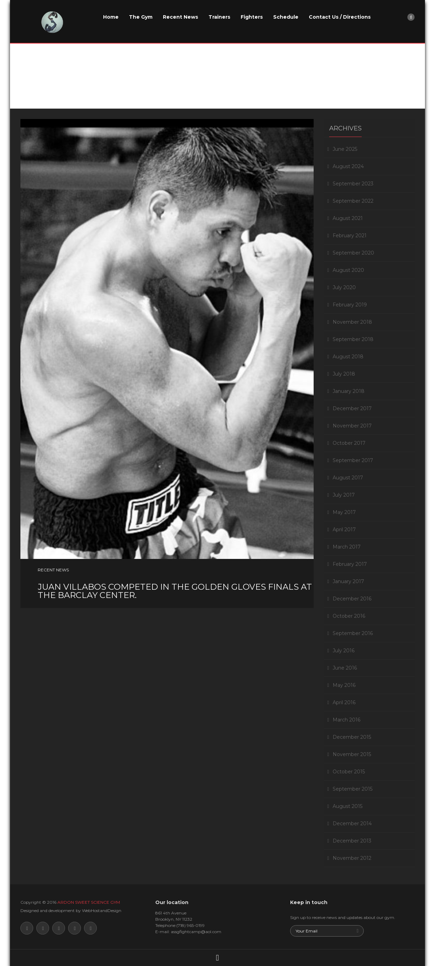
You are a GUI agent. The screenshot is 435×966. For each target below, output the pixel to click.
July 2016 (343, 650)
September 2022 (353, 201)
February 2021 (350, 235)
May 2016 (344, 685)
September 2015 (352, 789)
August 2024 (348, 166)
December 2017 (352, 408)
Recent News (180, 17)
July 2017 (344, 495)
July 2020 (344, 287)
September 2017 (353, 460)
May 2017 (344, 512)
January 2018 (348, 391)
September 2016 (353, 633)
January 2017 (348, 581)
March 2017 (347, 547)
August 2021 (348, 218)
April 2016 (344, 702)
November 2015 (352, 754)
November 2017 (352, 426)
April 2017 (344, 529)
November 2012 (352, 858)
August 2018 (348, 356)
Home (111, 17)
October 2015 (349, 772)
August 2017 (348, 478)
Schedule (285, 17)
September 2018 (353, 339)
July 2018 (344, 374)
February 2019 (350, 305)
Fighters (252, 17)
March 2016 (346, 720)
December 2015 (352, 737)
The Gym (140, 17)
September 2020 (353, 253)
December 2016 (352, 599)
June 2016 (345, 668)
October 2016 (349, 616)
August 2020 (348, 270)
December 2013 (352, 841)
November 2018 (352, 322)
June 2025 (345, 149)
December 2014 (352, 823)
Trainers (219, 17)
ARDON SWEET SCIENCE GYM (88, 902)
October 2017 (349, 443)
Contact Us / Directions (340, 17)
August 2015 (347, 806)
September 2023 (353, 184)
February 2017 (350, 564)
